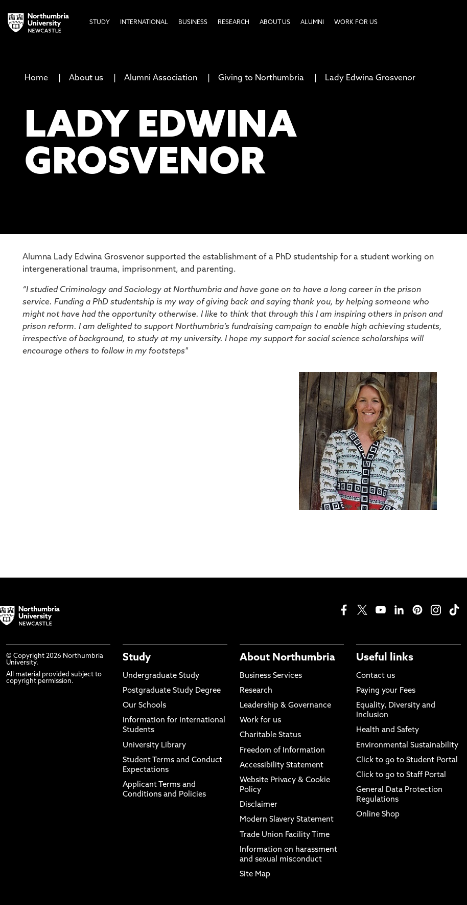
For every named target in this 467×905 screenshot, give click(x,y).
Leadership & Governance (285, 706)
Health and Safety (387, 730)
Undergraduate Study (161, 676)
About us (86, 78)
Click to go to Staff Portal (401, 775)
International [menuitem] (144, 22)
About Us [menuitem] (275, 22)
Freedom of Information (282, 751)
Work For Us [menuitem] (356, 22)
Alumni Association (160, 78)
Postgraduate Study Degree (172, 691)
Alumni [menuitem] (312, 22)
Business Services (271, 676)
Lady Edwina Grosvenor (370, 78)
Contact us (375, 676)
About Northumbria (287, 658)
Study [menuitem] (99, 22)
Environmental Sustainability (407, 745)
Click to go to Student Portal (407, 760)
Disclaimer (258, 805)
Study (137, 658)
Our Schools (144, 706)
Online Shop (378, 815)
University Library (154, 745)
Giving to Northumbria (261, 78)
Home (36, 78)
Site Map (255, 874)
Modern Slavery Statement (287, 820)
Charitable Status (270, 735)
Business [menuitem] (192, 22)
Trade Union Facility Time (285, 835)
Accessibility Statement (281, 765)
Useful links (384, 658)
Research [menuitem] (233, 22)
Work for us (260, 720)
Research (256, 691)
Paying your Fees (385, 691)
